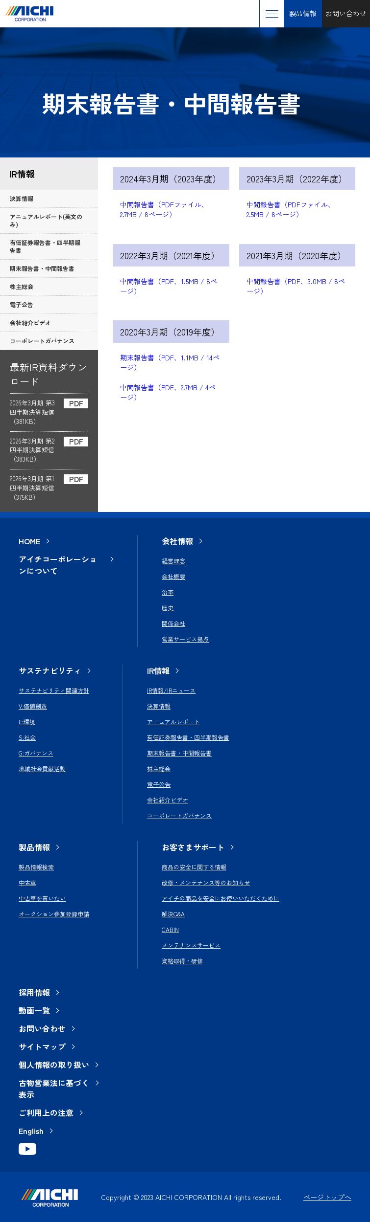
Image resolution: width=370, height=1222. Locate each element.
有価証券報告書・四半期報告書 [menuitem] (188, 737)
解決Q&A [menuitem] (173, 914)
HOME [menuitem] (29, 541)
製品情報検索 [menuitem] (36, 867)
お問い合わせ (346, 13)
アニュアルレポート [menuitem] (173, 721)
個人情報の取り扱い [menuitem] (54, 1064)
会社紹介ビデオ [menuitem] (167, 800)
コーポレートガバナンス (42, 340)
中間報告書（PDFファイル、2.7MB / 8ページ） (164, 209)
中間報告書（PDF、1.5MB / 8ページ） (168, 286)
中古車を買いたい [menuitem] (42, 898)
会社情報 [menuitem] (177, 541)
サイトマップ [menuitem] (42, 1046)
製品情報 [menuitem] (34, 847)
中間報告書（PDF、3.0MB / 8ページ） (296, 286)
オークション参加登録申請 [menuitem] (54, 914)
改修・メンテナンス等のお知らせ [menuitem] (206, 882)
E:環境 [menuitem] (27, 721)
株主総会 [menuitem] (159, 768)
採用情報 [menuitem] (34, 992)
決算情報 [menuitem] (159, 706)
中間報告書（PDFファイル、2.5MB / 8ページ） (291, 209)
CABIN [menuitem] (170, 929)
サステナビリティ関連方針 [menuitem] (54, 690)
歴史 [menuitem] (167, 607)
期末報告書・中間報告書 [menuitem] (179, 753)
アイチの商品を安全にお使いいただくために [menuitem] (220, 898)
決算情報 (21, 198)
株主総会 (21, 286)
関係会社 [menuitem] (173, 623)
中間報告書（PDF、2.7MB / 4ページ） (168, 392)
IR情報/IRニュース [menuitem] (171, 690)
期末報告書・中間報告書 (42, 268)
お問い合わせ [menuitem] (42, 1028)
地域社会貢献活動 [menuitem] (42, 768)
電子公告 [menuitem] (159, 784)
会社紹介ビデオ (30, 322)
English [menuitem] (31, 1130)
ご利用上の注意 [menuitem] (46, 1112)
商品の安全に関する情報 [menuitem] (194, 867)
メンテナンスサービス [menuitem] (191, 945)
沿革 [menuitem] (167, 592)
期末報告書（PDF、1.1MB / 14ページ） (170, 362)
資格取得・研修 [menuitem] (182, 960)
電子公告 (21, 304)
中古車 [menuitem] (27, 882)
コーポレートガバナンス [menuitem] (179, 815)
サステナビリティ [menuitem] (50, 670)
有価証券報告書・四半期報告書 (45, 246)
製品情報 (303, 13)
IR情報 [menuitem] (158, 670)
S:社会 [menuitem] (27, 737)
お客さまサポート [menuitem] (193, 847)
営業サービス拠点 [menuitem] (185, 639)
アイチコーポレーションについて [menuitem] (58, 565)
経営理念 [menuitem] (173, 560)
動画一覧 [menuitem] (34, 1010)
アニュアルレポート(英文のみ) (46, 220)
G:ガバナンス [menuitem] (36, 753)
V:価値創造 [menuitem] (33, 706)
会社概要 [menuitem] (173, 576)
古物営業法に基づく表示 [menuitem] (54, 1088)
